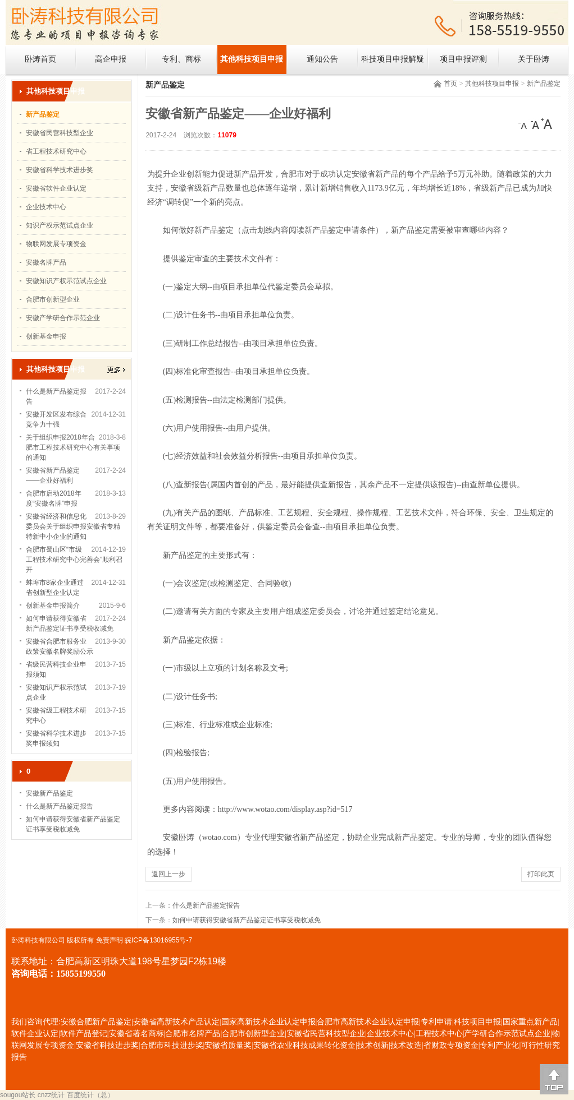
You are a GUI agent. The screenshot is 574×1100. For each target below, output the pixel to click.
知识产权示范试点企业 (59, 225)
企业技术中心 (46, 207)
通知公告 (322, 59)
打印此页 (540, 874)
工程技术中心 (439, 1033)
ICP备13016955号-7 (161, 940)
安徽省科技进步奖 (107, 1045)
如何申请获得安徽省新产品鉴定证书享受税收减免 (246, 920)
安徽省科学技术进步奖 (59, 170)
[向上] (554, 1079)
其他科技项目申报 (251, 59)
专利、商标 (181, 59)
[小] (524, 124)
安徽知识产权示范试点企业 (66, 281)
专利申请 (436, 1022)
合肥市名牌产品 (192, 1033)
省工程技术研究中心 (56, 151)
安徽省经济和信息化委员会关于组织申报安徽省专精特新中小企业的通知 (73, 526)
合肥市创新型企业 (53, 299)
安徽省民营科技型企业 (59, 133)
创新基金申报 (46, 336)
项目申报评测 (463, 59)
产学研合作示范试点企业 (507, 1033)
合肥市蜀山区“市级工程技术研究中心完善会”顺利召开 (74, 560)
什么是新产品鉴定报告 (59, 806)
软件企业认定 (34, 1033)
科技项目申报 (477, 1022)
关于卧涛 (533, 59)
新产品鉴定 (544, 83)
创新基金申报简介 (53, 605)
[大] (546, 124)
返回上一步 (168, 874)
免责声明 (109, 940)
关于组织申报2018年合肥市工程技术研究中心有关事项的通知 (73, 447)
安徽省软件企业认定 (56, 188)
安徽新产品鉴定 (49, 793)
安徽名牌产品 (46, 262)
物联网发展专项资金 (56, 244)
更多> (116, 370)
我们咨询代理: (36, 1022)
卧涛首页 (40, 59)
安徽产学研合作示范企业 (63, 318)
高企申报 (110, 59)
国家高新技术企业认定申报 (268, 1022)
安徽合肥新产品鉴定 (96, 1022)
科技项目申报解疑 (392, 59)
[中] (535, 124)
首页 (450, 83)
